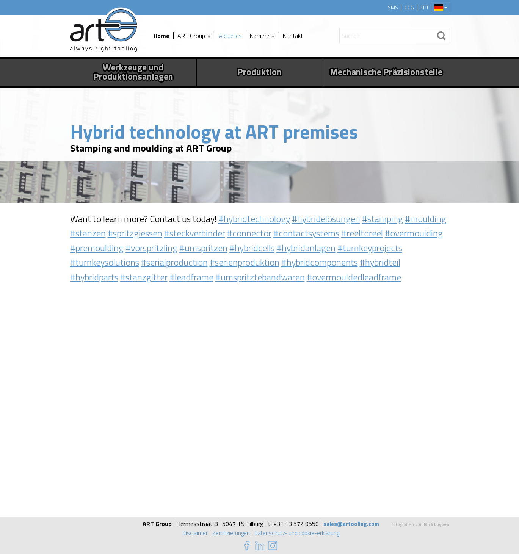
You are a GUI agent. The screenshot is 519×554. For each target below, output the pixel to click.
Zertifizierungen (229, 533)
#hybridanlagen (306, 248)
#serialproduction (174, 262)
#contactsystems (306, 233)
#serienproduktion (244, 262)
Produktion (259, 71)
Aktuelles (230, 35)
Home (161, 35)
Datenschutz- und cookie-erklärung (298, 533)
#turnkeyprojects (369, 248)
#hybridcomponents (319, 262)
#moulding (425, 218)
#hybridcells (251, 248)
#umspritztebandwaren (260, 277)
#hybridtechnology (254, 218)
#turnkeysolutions (104, 262)
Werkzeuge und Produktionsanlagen (133, 72)
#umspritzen (203, 248)
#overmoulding (414, 233)
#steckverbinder (194, 233)
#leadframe (191, 277)
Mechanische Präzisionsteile (386, 71)
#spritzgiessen (135, 233)
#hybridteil (380, 262)
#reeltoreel (362, 233)
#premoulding (97, 248)
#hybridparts (94, 277)
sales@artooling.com (351, 524)
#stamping (382, 218)
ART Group (191, 35)
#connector (249, 233)
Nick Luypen (436, 524)
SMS (393, 8)
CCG (409, 8)
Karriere (259, 35)
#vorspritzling (151, 248)
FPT (424, 8)
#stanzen (88, 233)
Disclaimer (192, 533)
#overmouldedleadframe (354, 277)
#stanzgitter (144, 277)
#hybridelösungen (326, 218)
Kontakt (293, 35)
